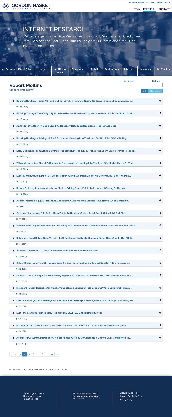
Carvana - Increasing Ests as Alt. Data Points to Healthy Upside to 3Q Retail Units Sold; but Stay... (71, 213)
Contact (164, 9)
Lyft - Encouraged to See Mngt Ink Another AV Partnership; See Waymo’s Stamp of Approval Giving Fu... (75, 300)
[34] (52, 354)
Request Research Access (141, 3)
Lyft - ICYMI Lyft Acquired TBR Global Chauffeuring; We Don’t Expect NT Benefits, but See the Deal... (73, 175)
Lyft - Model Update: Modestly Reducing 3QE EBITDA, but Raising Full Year (59, 312)
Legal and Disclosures (129, 393)
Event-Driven (25, 69)
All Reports (8, 69)
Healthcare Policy (60, 71)
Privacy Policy (126, 400)
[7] (38, 354)
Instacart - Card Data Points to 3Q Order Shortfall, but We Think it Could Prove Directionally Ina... (71, 325)
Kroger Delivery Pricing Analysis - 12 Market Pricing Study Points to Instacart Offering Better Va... (71, 188)
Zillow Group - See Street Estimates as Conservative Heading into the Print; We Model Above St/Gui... (75, 163)
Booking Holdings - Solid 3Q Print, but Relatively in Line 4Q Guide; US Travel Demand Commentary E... (74, 101)
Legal (43, 69)
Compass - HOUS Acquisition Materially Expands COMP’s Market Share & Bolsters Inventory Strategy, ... (75, 275)
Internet (129, 69)
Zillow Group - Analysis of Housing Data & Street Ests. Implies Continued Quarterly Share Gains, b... (73, 263)
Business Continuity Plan (131, 396)
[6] (33, 354)
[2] (16, 354)
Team (137, 9)
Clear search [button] (155, 91)
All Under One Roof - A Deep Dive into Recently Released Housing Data (57, 250)
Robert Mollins (25, 85)
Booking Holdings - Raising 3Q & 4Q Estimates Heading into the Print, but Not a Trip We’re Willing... (72, 138)
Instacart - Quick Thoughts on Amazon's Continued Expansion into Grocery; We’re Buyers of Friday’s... (74, 288)
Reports (149, 9)
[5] (29, 354)
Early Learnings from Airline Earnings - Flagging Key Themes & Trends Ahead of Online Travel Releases (76, 150)
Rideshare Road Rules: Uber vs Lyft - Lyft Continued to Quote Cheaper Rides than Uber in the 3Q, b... (74, 238)
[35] (57, 354)
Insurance (146, 69)
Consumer (77, 69)
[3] (20, 354)
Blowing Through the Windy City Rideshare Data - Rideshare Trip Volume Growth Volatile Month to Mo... (75, 113)
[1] (11, 354)
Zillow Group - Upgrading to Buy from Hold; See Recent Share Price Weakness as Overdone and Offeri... (76, 225)
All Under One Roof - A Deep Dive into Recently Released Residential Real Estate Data (66, 126)
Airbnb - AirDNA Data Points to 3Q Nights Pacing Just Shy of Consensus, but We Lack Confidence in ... (73, 337)
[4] (24, 354)
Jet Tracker (163, 69)
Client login (163, 3)
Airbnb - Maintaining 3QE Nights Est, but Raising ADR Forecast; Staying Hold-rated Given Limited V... (72, 200)
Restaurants (112, 69)
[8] (42, 354)
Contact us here (14, 369)
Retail (94, 69)
